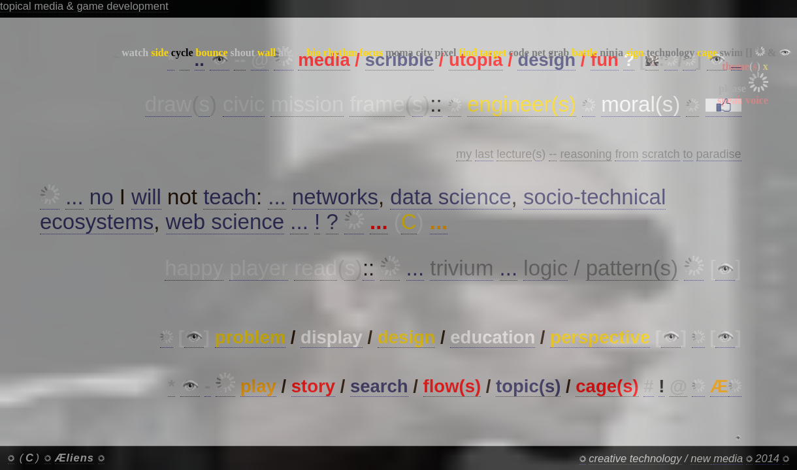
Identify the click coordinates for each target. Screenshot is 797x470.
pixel (445, 52)
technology (670, 52)
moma (399, 52)
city (424, 52)
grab (558, 52)
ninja (611, 52)
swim (731, 52)
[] (749, 52)
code (519, 52)
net (538, 52)
